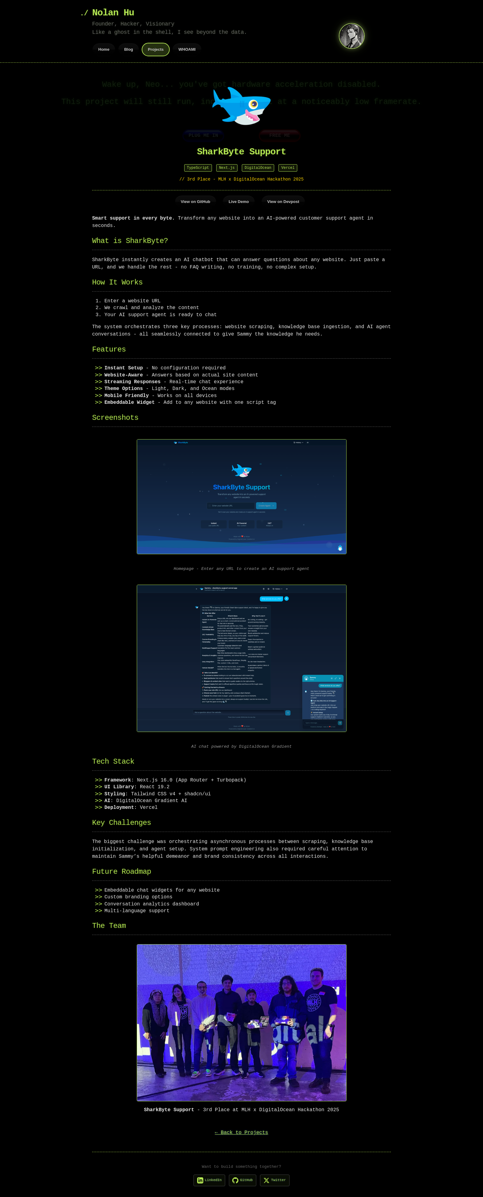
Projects (156, 49)
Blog (128, 49)
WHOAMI (187, 49)
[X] (278, 1179)
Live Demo (239, 201)
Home (103, 49)
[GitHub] (242, 1179)
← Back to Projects (241, 1131)
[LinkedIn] (206, 1179)
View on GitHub (195, 201)
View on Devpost (283, 201)
